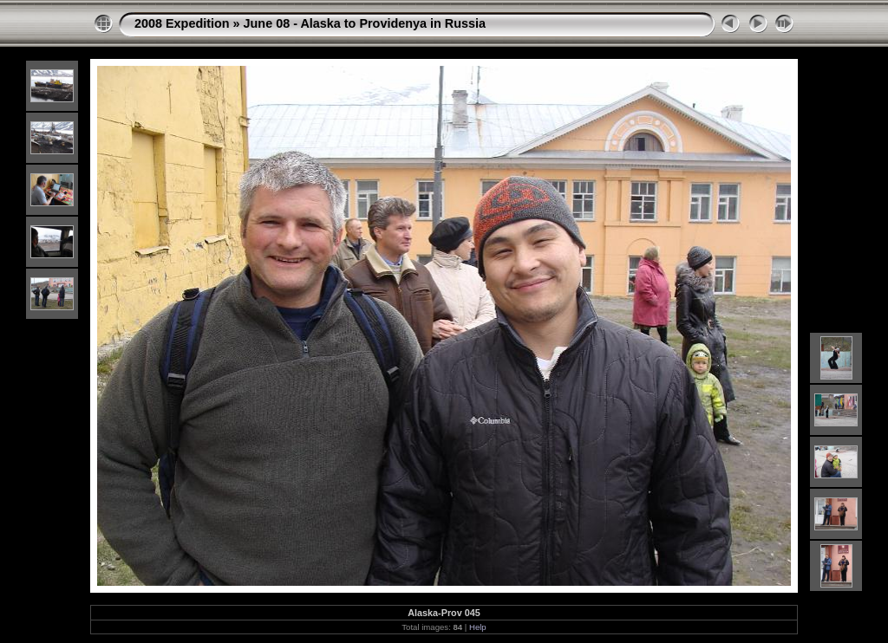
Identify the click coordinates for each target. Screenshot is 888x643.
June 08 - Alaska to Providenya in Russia (365, 23)
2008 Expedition (182, 23)
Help (477, 627)
